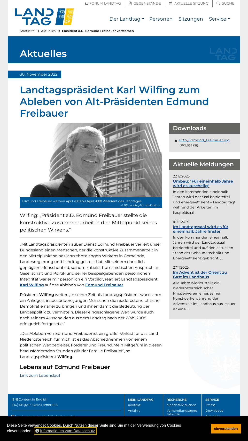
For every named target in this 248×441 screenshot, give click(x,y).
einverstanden (226, 429)
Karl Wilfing (32, 285)
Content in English (33, 399)
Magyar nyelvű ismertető (38, 405)
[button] (143, 19)
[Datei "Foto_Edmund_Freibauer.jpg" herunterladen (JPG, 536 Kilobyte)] (204, 140)
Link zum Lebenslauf (40, 375)
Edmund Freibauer (104, 285)
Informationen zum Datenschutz (65, 431)
